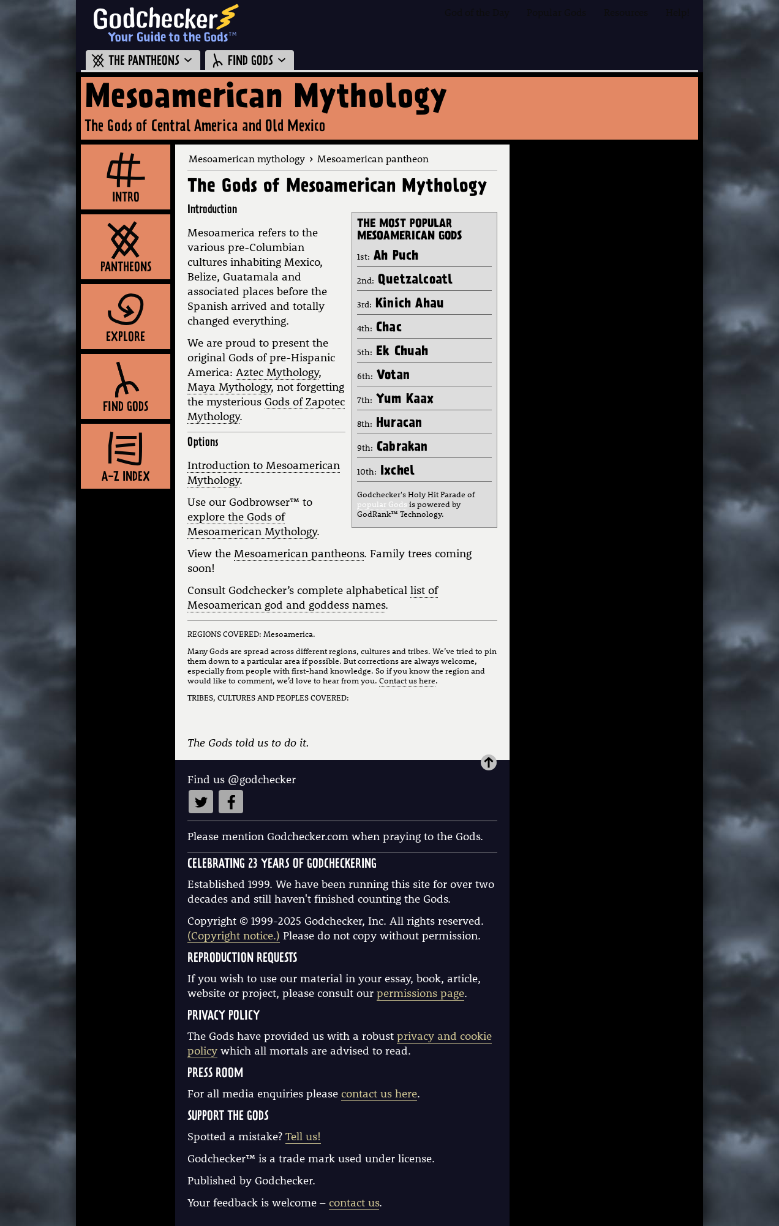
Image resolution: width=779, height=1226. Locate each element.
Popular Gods (556, 12)
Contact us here (407, 680)
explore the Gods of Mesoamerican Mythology (252, 524)
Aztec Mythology (277, 372)
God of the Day (477, 12)
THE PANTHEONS (143, 61)
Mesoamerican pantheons (299, 553)
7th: (395, 400)
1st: (387, 256)
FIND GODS (249, 61)
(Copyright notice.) (233, 935)
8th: (389, 424)
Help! (678, 12)
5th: (393, 352)
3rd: (400, 304)
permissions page (420, 993)
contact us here (379, 1093)
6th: (383, 376)
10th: (386, 471)
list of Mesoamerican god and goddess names (312, 597)
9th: (392, 448)
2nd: (405, 280)
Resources (626, 12)
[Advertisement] (606, 328)
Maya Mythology (229, 387)
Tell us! (303, 1136)
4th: (379, 328)
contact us (354, 1202)
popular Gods (382, 504)
